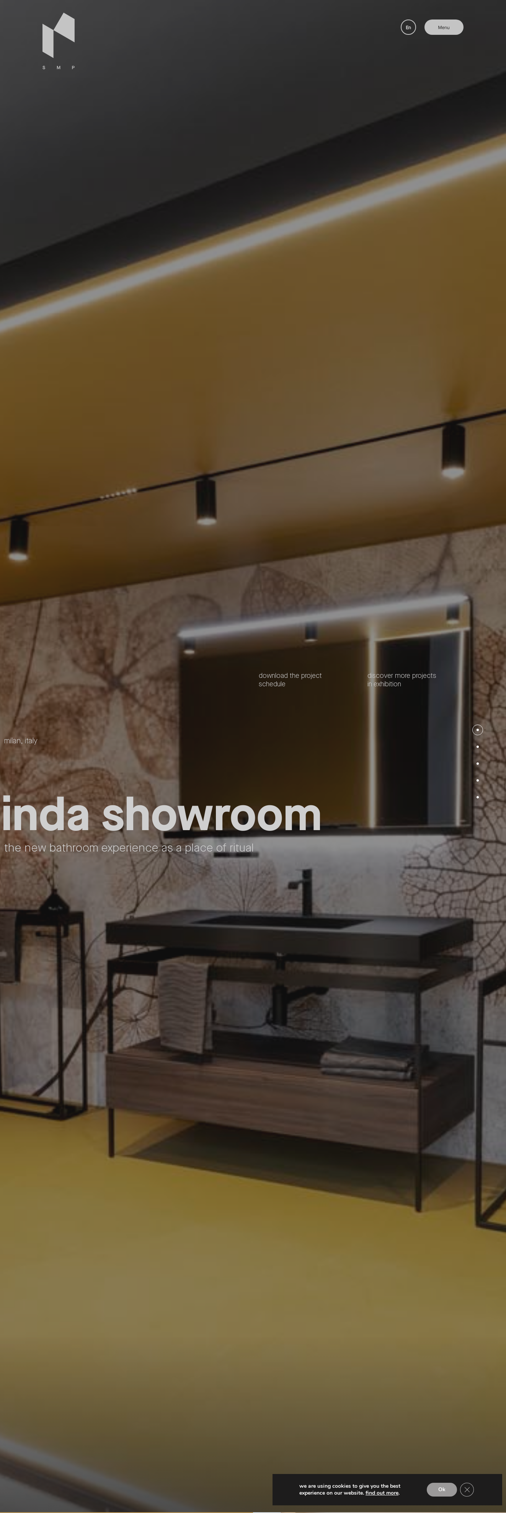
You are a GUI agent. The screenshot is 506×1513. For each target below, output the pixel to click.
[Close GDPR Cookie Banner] (467, 1490)
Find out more (382, 1493)
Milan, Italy (21, 741)
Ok (442, 1489)
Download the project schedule (290, 680)
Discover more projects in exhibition (401, 680)
